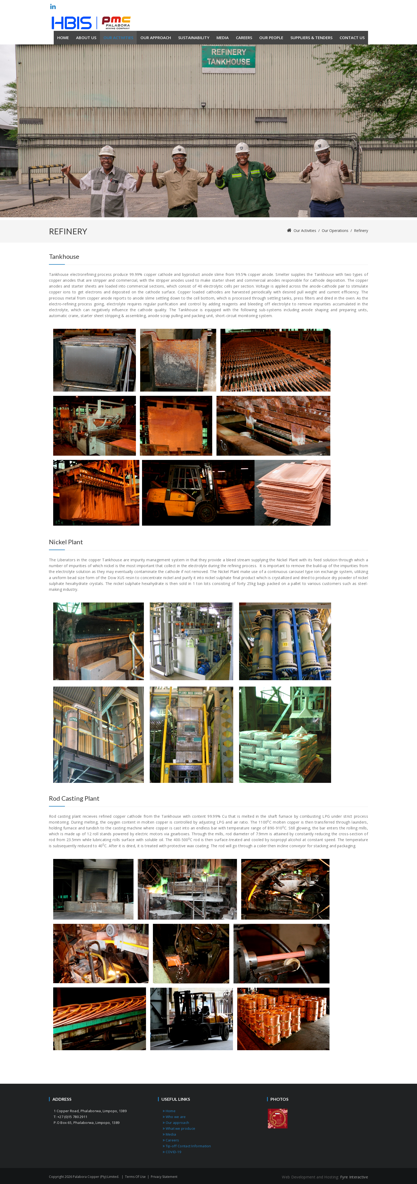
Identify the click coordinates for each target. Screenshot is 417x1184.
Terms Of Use (135, 1176)
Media (169, 1134)
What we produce (179, 1128)
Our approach (176, 1122)
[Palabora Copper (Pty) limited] (91, 23)
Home (169, 1110)
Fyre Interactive (354, 1176)
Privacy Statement (164, 1176)
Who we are (174, 1116)
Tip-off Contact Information (187, 1146)
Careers (171, 1140)
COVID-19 (172, 1151)
